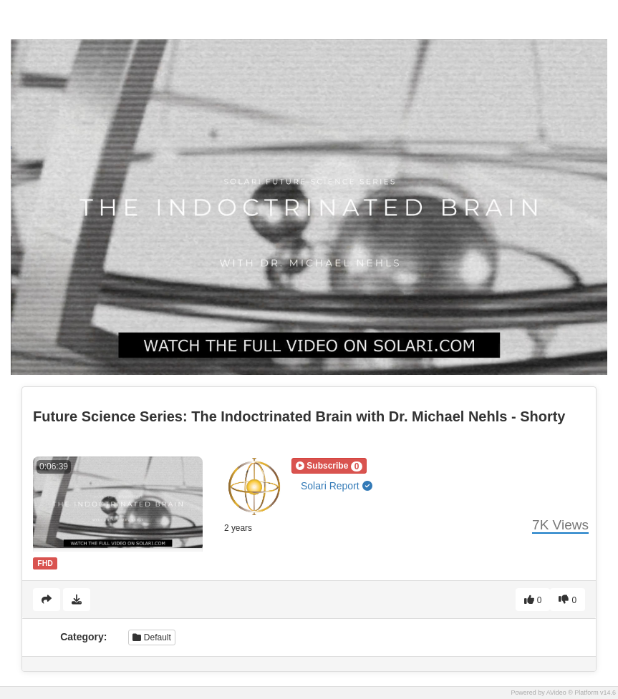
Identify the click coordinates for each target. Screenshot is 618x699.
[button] (329, 466)
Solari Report (336, 486)
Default (151, 637)
